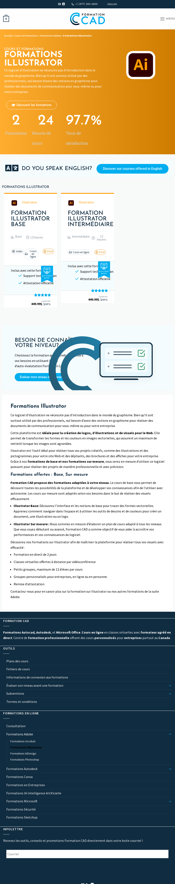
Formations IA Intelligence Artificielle (33, 793)
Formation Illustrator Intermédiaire (91, 219)
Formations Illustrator (26, 747)
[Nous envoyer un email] (59, 4)
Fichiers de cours (18, 669)
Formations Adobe (50, 35)
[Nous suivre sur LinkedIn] (63, 4)
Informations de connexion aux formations (37, 677)
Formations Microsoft (21, 801)
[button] (16, 237)
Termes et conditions (21, 701)
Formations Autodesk (21, 769)
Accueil (8, 35)
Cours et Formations (26, 35)
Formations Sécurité (21, 809)
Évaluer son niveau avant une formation (34, 685)
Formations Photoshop (24, 759)
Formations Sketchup (21, 817)
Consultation (15, 726)
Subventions (15, 693)
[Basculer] (170, 685)
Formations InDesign (23, 753)
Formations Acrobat (22, 741)
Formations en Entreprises (25, 785)
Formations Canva (19, 777)
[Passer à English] (112, 4)
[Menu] (167, 19)
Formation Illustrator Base (30, 219)
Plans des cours (17, 661)
